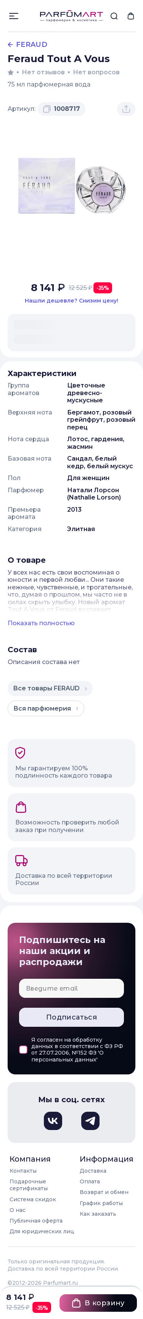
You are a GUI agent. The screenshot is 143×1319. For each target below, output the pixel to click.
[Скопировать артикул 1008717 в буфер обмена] (61, 109)
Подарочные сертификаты (29, 1185)
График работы (101, 1203)
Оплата (90, 1181)
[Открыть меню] (14, 16)
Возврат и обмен (104, 1192)
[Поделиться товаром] (126, 109)
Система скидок (33, 1199)
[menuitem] (114, 16)
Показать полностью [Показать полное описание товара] (41, 623)
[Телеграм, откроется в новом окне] (90, 1121)
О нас (18, 1210)
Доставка (93, 1170)
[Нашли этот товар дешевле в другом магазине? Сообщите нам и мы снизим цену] (71, 301)
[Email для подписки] (71, 988)
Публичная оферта (36, 1220)
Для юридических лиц (42, 1231)
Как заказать (98, 1213)
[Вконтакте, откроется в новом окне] (53, 1121)
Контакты (23, 1170)
